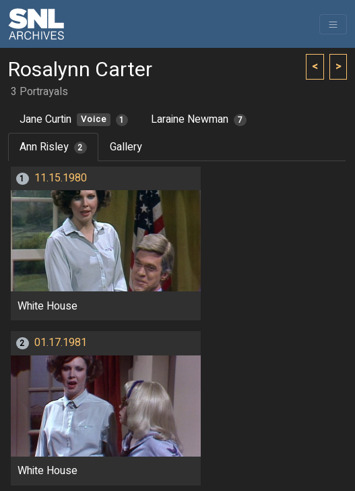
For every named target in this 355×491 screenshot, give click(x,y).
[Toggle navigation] (333, 24)
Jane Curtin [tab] (74, 119)
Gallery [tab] (126, 147)
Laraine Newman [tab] (199, 119)
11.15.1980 (60, 178)
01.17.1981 (60, 343)
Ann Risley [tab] (53, 147)
